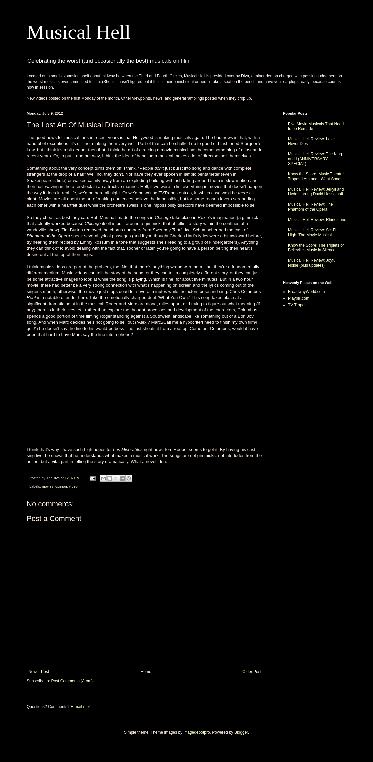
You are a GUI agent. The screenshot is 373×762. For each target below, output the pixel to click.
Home (146, 671)
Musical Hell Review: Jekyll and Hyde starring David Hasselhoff (316, 191)
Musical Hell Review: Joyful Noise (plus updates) (312, 262)
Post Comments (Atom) (72, 681)
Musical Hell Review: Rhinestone (317, 219)
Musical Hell (79, 32)
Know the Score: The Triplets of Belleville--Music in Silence (316, 247)
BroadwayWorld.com (306, 291)
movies (47, 486)
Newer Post (38, 671)
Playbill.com (298, 298)
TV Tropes (297, 305)
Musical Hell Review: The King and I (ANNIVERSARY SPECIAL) (315, 159)
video (73, 486)
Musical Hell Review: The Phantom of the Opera (310, 206)
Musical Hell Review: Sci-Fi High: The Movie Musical (312, 232)
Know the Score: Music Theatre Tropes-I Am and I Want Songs (316, 176)
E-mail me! (80, 706)
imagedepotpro (197, 732)
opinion (61, 486)
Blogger (241, 732)
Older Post (251, 671)
